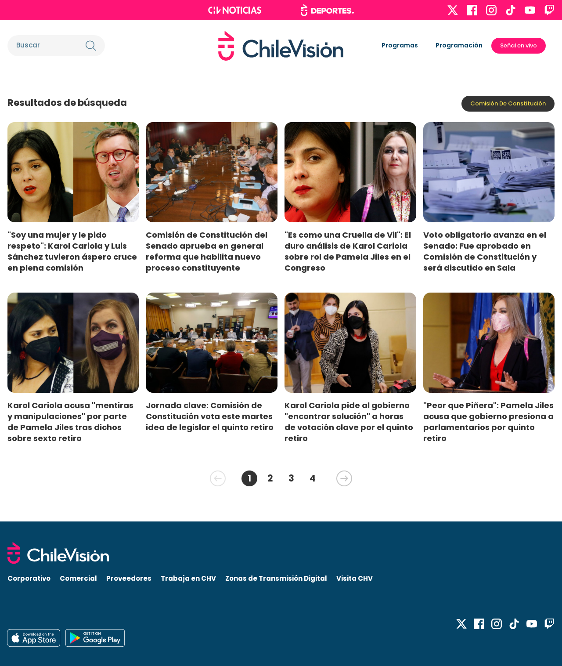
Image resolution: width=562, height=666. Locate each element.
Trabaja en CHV (188, 578)
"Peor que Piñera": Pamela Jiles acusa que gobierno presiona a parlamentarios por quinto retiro (488, 422)
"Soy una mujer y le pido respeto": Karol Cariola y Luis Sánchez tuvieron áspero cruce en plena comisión (72, 251)
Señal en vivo (518, 45)
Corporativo (28, 578)
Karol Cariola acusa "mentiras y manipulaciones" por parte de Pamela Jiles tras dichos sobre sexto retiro (70, 422)
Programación (459, 45)
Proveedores (128, 578)
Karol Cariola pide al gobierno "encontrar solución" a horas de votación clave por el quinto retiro (349, 422)
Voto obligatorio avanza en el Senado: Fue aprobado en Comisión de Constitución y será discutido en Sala (484, 251)
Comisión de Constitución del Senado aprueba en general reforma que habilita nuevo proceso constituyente (206, 251)
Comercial (78, 578)
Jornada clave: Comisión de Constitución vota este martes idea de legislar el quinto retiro (210, 416)
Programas (400, 45)
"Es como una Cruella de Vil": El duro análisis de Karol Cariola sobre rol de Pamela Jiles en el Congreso (348, 251)
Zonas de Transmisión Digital (276, 578)
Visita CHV (354, 578)
